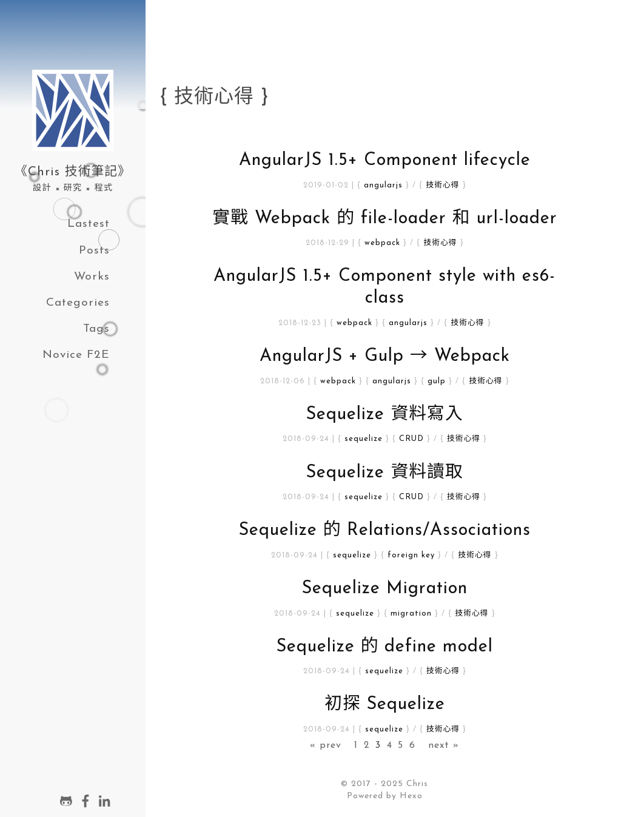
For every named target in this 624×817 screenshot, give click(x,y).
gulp (437, 381)
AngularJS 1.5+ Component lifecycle (385, 160)
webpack (382, 243)
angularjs (383, 185)
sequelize (363, 439)
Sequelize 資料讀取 (384, 473)
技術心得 (442, 185)
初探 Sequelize (384, 704)
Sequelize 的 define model (385, 647)
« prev (325, 745)
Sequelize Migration (385, 588)
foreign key (411, 555)
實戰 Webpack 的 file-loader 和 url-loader (384, 218)
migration (411, 613)
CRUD (411, 439)
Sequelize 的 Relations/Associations (385, 530)
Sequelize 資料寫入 (384, 414)
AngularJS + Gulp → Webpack (385, 356)
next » (443, 745)
